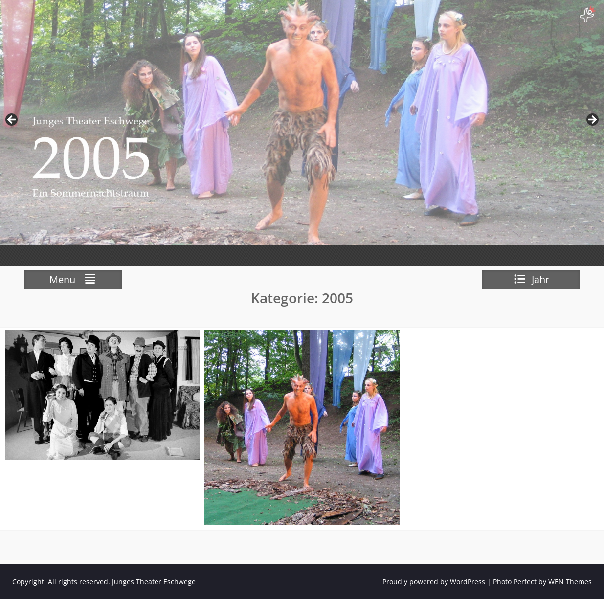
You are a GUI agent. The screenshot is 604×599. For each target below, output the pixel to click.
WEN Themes (570, 581)
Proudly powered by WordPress (433, 581)
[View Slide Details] (302, 122)
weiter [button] (591, 120)
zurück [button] (12, 120)
